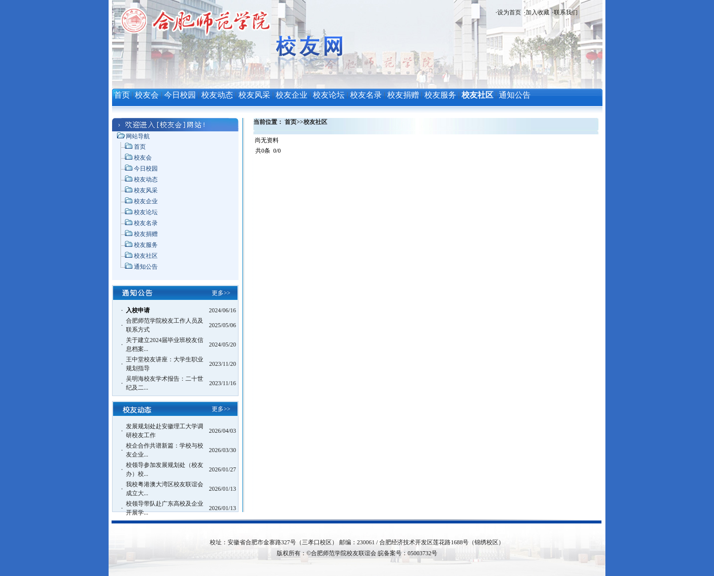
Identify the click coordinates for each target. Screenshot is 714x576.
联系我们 (566, 12)
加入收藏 (537, 12)
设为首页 (509, 12)
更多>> (221, 292)
